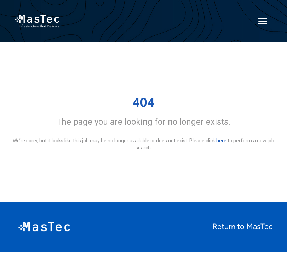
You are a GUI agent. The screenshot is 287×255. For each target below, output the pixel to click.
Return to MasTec (242, 226)
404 (143, 102)
